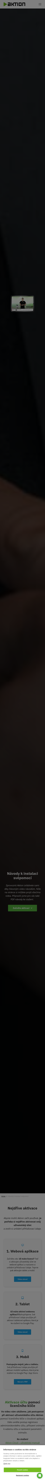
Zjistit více (6, 1463)
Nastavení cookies (22, 1475)
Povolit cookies (22, 1470)
